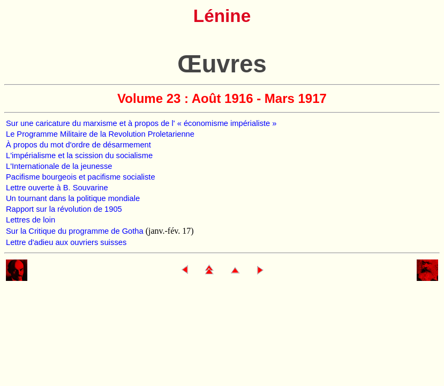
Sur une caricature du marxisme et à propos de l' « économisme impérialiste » (141, 123)
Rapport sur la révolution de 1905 (64, 209)
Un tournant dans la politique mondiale (73, 198)
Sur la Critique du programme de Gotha (76, 231)
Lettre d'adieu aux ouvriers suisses (66, 242)
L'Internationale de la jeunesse (59, 166)
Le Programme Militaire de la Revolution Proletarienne (100, 134)
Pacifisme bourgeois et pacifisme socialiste (80, 177)
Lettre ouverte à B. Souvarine (57, 187)
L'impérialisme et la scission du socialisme (79, 155)
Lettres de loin (30, 220)
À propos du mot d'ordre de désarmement (78, 144)
